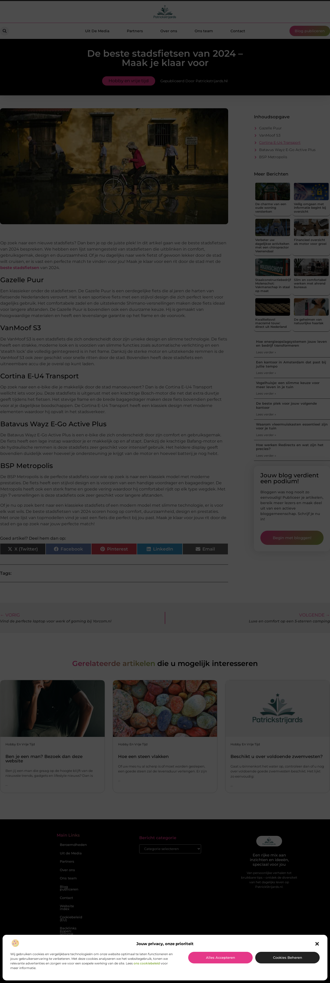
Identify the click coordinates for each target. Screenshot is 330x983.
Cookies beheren (287, 957)
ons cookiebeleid (147, 963)
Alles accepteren (220, 957)
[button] (317, 943)
